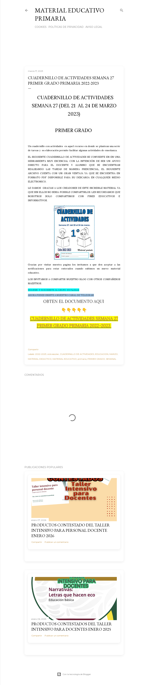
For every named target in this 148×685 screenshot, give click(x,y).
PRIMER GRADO (96, 359)
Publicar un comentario (56, 542)
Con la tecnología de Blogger (74, 674)
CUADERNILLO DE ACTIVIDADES (77, 354)
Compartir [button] (33, 349)
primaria (82, 359)
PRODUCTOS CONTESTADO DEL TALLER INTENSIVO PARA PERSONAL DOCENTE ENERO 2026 (70, 530)
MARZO (113, 354)
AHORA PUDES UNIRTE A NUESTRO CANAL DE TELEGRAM (61, 295)
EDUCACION (101, 354)
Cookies (41, 26)
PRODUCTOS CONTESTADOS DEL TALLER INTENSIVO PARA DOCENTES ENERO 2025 (71, 626)
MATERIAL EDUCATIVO (65, 359)
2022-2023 (40, 354)
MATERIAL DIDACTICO (40, 359)
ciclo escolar (53, 354)
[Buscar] (122, 9)
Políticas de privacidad (66, 26)
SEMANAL (111, 359)
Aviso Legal (93, 26)
